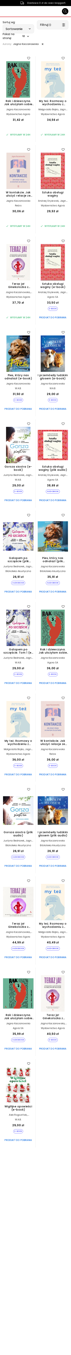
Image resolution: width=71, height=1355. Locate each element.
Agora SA (52, 297)
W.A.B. (18, 388)
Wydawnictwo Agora (18, 114)
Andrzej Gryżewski (48, 200)
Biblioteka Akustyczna (18, 571)
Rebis (18, 205)
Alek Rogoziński (18, 1114)
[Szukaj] (65, 11)
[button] (18, 28)
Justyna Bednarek (13, 475)
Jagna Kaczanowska (18, 109)
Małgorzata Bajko (48, 109)
